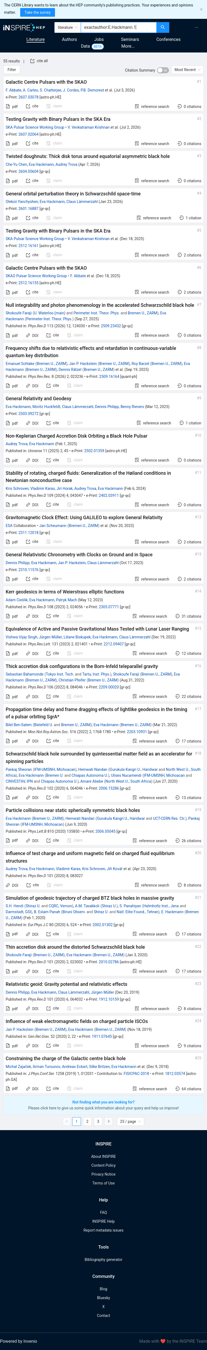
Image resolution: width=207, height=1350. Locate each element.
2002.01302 (103, 925)
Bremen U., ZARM (142, 313)
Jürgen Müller (50, 637)
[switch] (163, 70)
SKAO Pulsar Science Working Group (36, 276)
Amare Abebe (91, 781)
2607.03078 (28, 97)
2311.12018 (28, 532)
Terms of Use (103, 1183)
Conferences (168, 39)
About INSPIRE (103, 1156)
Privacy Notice (103, 1174)
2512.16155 (28, 283)
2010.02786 (109, 962)
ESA (9, 525)
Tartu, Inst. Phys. (96, 674)
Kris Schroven (17, 488)
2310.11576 (28, 570)
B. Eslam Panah (47, 912)
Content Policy (103, 1165)
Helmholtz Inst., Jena (161, 906)
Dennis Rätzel (69, 369)
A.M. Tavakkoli (87, 906)
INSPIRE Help (103, 1221)
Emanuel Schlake (20, 363)
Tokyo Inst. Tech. (60, 674)
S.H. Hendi (14, 906)
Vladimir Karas (42, 488)
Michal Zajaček (18, 1066)
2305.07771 (109, 607)
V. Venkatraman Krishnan (89, 127)
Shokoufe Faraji (19, 313)
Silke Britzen (99, 1066)
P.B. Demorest (92, 90)
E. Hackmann (172, 912)
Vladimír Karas (68, 869)
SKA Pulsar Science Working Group (35, 127)
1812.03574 (175, 1073)
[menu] (189, 27)
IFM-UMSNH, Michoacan (54, 769)
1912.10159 (109, 999)
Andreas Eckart (75, 1066)
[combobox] (119, 27)
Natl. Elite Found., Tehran (137, 912)
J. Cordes (71, 90)
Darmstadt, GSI (18, 912)
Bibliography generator (103, 1259)
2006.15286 (109, 788)
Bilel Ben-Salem (19, 725)
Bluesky (103, 1298)
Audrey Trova (66, 164)
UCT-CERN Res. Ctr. (169, 818)
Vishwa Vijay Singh (21, 637)
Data (85, 46)
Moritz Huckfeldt (46, 407)
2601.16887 (28, 208)
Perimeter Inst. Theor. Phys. (97, 313)
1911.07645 (102, 1036)
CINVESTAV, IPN (19, 781)
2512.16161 (28, 246)
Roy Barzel (140, 363)
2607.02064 (28, 134)
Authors (69, 39)
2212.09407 (114, 644)
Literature (35, 39)
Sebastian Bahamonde (24, 674)
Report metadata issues (103, 1230)
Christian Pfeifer (71, 680)
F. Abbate (13, 90)
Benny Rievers (132, 407)
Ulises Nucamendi (126, 775)
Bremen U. (54, 775)
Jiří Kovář (114, 869)
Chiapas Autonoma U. (90, 775)
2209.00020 (109, 687)
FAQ (103, 1212)
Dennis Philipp (107, 407)
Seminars (130, 39)
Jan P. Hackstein (83, 363)
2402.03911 (109, 495)
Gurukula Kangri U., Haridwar (134, 769)
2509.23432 (111, 326)
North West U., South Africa (128, 781)
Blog (103, 1289)
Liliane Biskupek (77, 637)
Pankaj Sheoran (19, 769)
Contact (103, 1315)
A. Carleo (30, 90)
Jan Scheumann (52, 525)
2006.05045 (105, 831)
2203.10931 (137, 732)
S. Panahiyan (130, 906)
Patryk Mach (66, 600)
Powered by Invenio (18, 1341)
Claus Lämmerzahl (82, 201)
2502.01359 (94, 451)
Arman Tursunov (46, 1066)
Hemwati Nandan (92, 769)
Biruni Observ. (74, 912)
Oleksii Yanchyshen (22, 201)
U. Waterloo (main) (49, 313)
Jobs (99, 39)
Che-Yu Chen (16, 164)
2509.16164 (109, 376)
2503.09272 (28, 414)
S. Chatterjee (50, 90)
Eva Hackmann (41, 164)
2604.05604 (28, 171)
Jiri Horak (65, 488)
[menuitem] (196, 27)
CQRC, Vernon (60, 906)
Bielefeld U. (43, 725)
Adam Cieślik (16, 600)
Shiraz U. (33, 906)
